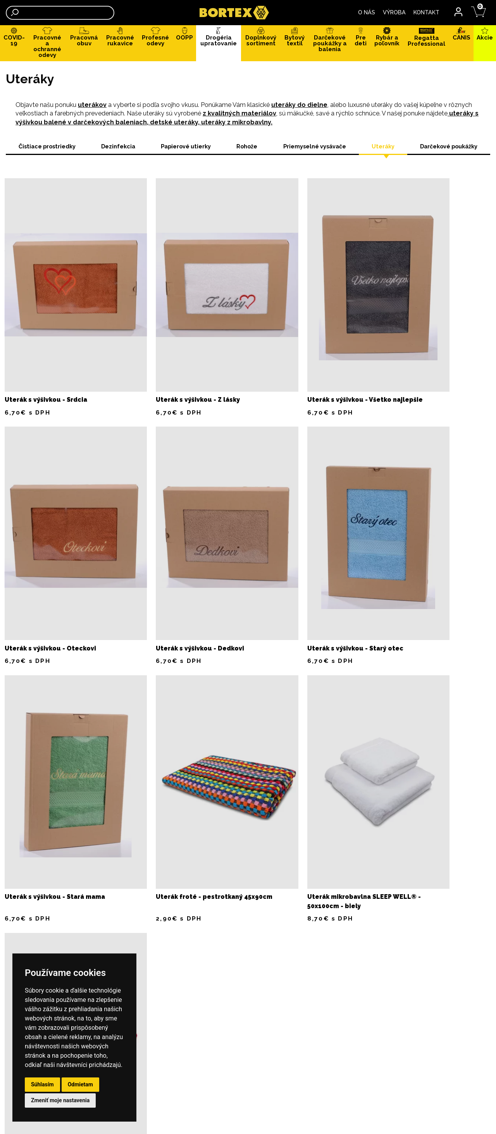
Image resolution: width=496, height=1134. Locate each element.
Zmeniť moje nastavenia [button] (60, 1100)
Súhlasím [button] (42, 1084)
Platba (201, 923)
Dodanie (204, 932)
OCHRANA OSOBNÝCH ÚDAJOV (122, 932)
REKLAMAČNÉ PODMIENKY (116, 942)
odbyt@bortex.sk (297, 959)
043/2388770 (464, 974)
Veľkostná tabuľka (219, 960)
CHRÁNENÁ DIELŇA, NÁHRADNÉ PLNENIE (248, 1022)
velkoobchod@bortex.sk (280, 1102)
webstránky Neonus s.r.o (451, 1120)
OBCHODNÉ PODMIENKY (112, 923)
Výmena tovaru (214, 951)
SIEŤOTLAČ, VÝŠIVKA (109, 951)
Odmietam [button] (80, 1084)
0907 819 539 (291, 950)
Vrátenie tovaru (215, 942)
